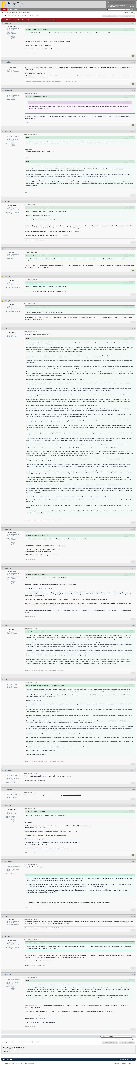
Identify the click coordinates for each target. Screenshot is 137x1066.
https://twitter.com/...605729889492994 (35, 1018)
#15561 (133, 23)
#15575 (133, 789)
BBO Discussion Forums (7, 12)
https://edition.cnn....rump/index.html (71, 795)
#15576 (133, 805)
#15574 (133, 770)
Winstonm (8, 202)
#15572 (133, 625)
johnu (7, 249)
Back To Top (5, 1063)
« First (12, 15)
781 (31, 15)
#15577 (133, 861)
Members (10, 9)
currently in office (109, 646)
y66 (6, 328)
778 (22, 15)
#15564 (133, 131)
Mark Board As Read (30, 1063)
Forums (4, 9)
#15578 (133, 916)
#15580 (133, 974)
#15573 (133, 679)
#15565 (133, 201)
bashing (104, 659)
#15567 (133, 276)
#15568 (133, 301)
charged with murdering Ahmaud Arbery (52, 878)
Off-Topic (17, 12)
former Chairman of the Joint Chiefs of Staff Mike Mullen (78, 646)
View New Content (128, 12)
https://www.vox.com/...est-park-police (35, 839)
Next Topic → (132, 1039)
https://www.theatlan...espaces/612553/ (35, 754)
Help (132, 7)
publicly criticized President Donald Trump (85, 635)
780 (28, 15)
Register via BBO (114, 6)
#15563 (133, 90)
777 (19, 15)
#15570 (133, 529)
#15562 (133, 62)
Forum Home (12, 1063)
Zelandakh (8, 90)
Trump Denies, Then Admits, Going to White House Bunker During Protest (44, 99)
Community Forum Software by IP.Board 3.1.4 (124, 1063)
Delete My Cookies (20, 1063)
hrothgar (8, 23)
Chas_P (7, 277)
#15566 (133, 249)
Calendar (16, 9)
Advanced (135, 10)
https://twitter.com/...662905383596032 (35, 827)
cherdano (8, 62)
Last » (37, 15)
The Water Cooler (25, 12)
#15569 (133, 328)
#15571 (133, 568)
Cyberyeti (8, 789)
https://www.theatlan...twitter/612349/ (35, 73)
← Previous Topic (114, 1039)
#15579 (133, 937)
